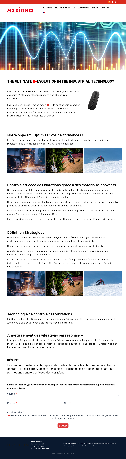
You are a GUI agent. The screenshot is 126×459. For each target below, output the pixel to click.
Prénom (12, 403)
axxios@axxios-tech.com (39, 449)
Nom (67, 403)
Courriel (12, 393)
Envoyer (63, 425)
